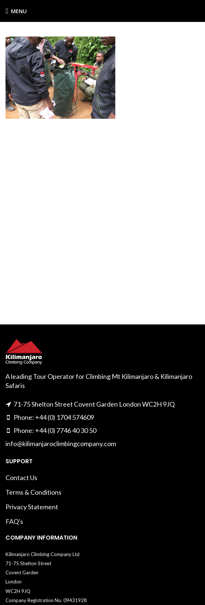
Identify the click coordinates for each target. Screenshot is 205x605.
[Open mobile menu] (16, 11)
